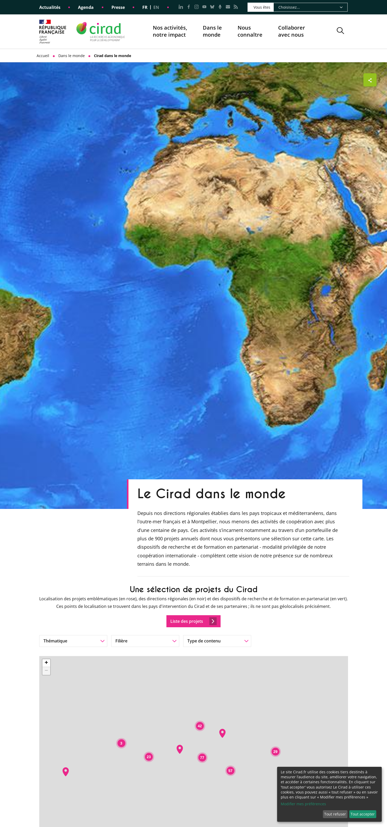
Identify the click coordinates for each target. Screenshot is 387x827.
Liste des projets (193, 621)
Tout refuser (335, 814)
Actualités (49, 7)
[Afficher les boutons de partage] (370, 79)
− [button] (46, 671)
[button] (340, 31)
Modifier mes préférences (303, 803)
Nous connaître (250, 31)
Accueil (43, 55)
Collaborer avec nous (291, 31)
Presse (118, 7)
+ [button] (46, 663)
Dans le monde (212, 31)
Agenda (86, 7)
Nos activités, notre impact (170, 31)
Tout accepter (363, 814)
